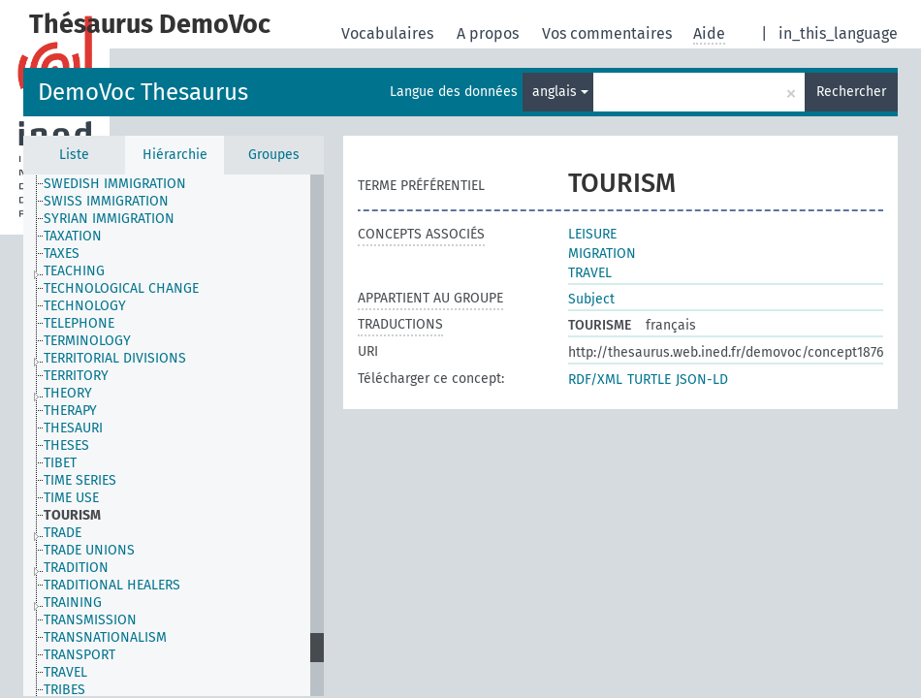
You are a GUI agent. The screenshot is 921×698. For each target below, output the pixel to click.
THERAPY (70, 410)
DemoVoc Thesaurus (143, 92)
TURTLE (649, 379)
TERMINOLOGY (87, 341)
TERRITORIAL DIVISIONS (115, 358)
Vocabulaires (389, 33)
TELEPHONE (79, 323)
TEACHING (74, 271)
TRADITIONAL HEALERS (112, 585)
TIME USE (71, 498)
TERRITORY (76, 375)
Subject (591, 299)
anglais (560, 91)
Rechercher (851, 91)
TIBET (60, 463)
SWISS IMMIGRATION (106, 201)
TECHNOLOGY (85, 306)
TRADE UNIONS (89, 550)
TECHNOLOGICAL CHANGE (121, 288)
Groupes (274, 154)
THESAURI (73, 428)
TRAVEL (65, 672)
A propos (490, 33)
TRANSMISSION (90, 620)
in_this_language (838, 33)
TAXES (61, 253)
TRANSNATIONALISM (105, 637)
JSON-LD (702, 379)
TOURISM (72, 515)
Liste (74, 154)
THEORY (68, 393)
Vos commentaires (609, 33)
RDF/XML (595, 379)
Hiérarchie (175, 154)
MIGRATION (602, 253)
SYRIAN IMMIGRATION (109, 218)
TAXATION (73, 236)
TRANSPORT (79, 655)
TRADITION (76, 567)
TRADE (62, 532)
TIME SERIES (80, 480)
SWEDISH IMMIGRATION (115, 183)
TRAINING (73, 602)
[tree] (173, 435)
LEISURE (592, 234)
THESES (66, 445)
